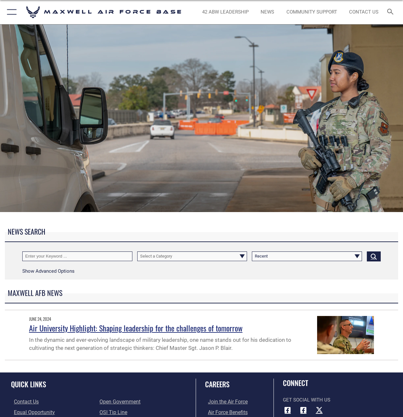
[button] (10, 12)
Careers (217, 384)
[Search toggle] (391, 12)
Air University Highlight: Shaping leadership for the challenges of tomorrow (136, 328)
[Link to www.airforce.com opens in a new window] (224, 402)
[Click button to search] (374, 256)
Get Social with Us (306, 400)
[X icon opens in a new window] (319, 410)
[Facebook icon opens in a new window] (288, 410)
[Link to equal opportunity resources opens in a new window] (30, 412)
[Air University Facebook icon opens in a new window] (303, 410)
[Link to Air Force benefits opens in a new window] (224, 412)
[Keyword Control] (77, 256)
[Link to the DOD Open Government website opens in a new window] (118, 402)
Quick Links (28, 384)
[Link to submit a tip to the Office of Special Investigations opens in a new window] (112, 412)
